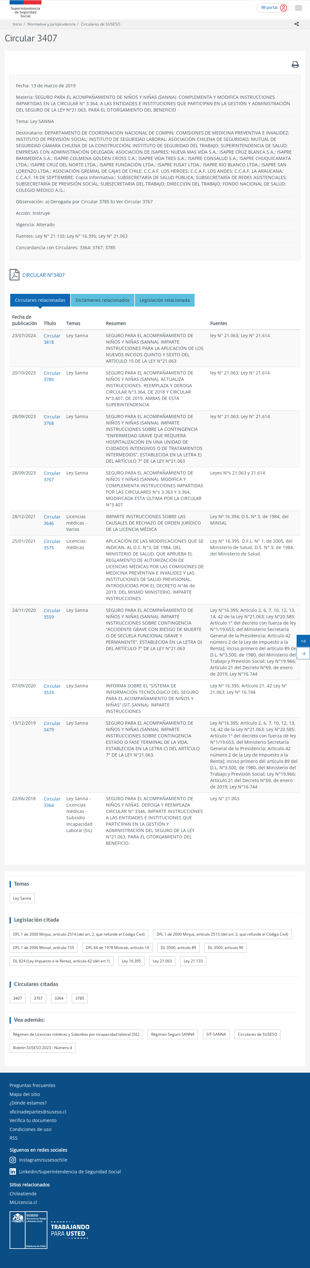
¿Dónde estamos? (28, 1103)
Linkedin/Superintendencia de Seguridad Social (65, 1171)
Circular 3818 (52, 339)
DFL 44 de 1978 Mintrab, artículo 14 (117, 947)
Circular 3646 (52, 520)
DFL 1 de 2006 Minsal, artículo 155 (43, 947)
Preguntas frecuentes (32, 1085)
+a (305, 642)
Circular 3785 (52, 376)
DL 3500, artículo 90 (225, 947)
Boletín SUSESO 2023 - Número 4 (42, 1047)
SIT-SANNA (216, 1034)
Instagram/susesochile (38, 1160)
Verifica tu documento (33, 1120)
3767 (38, 998)
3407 (17, 998)
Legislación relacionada (165, 300)
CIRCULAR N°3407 (43, 275)
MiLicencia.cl (23, 1202)
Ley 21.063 (162, 961)
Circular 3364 (52, 802)
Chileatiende (23, 1194)
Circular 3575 (52, 544)
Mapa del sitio (25, 1094)
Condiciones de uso (30, 1129)
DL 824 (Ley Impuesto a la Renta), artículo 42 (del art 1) (61, 961)
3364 (59, 998)
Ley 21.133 (193, 961)
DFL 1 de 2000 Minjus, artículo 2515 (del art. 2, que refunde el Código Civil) (222, 934)
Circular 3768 (52, 420)
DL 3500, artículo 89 (178, 947)
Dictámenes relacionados (102, 300)
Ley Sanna (22, 898)
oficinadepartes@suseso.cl (38, 1112)
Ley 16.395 (131, 961)
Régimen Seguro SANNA (173, 1034)
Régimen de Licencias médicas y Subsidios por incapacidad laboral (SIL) (76, 1034)
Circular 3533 (52, 689)
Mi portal (269, 7)
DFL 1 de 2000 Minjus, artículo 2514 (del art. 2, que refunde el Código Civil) (79, 934)
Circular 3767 (52, 476)
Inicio (17, 24)
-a (305, 654)
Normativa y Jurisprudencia (51, 24)
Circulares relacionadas (40, 300)
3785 (79, 998)
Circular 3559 (52, 613)
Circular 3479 (52, 726)
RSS (14, 1138)
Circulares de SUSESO (100, 24)
